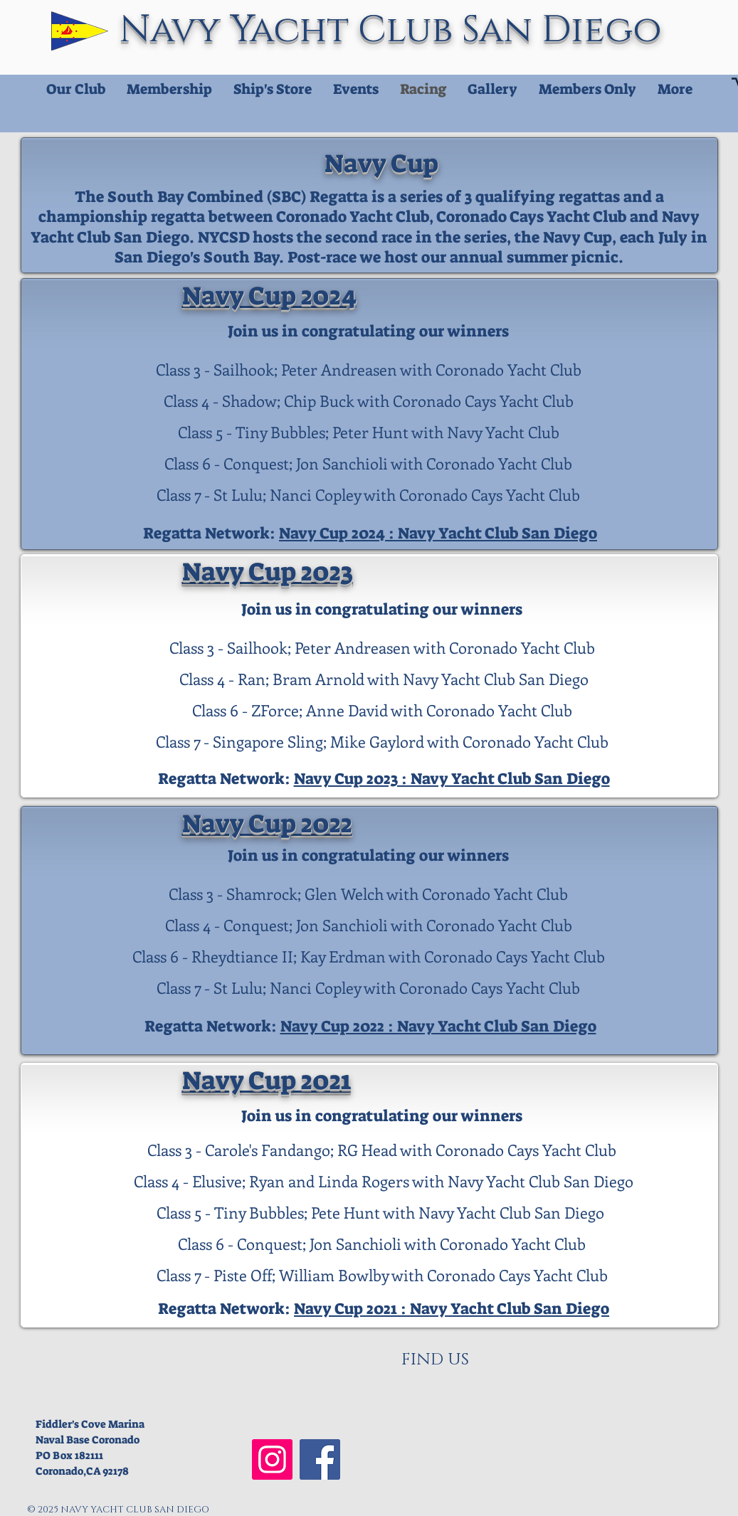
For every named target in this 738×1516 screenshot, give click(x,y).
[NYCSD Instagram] (272, 1459)
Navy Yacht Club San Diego (395, 30)
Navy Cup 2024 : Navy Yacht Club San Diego (438, 533)
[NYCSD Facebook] (320, 1459)
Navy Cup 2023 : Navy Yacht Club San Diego (452, 778)
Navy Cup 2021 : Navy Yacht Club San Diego (451, 1308)
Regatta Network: (211, 533)
